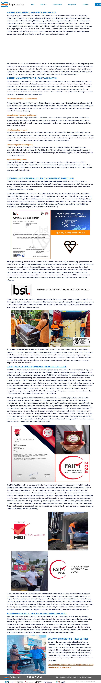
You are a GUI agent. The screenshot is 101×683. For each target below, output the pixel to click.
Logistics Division (57, 4)
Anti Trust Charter (81, 677)
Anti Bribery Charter (71, 677)
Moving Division (72, 4)
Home (32, 4)
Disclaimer (89, 677)
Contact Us (85, 4)
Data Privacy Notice (60, 677)
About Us (43, 4)
